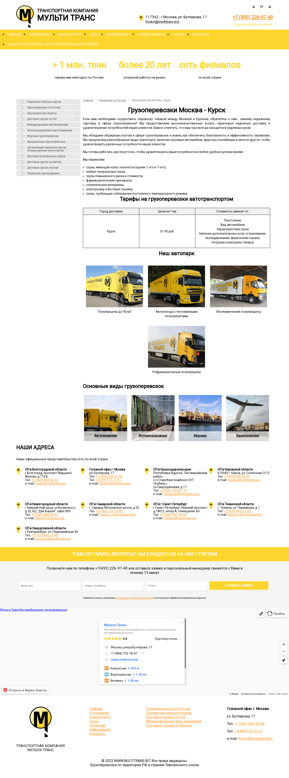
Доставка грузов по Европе (169, 725)
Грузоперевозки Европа (42, 113)
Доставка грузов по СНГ (42, 118)
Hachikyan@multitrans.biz (181, 494)
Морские (200, 435)
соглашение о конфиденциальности (134, 598)
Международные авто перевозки (173, 721)
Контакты (201, 34)
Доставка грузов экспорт (43, 167)
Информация (118, 34)
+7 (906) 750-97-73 (173, 490)
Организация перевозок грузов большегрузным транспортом (46, 149)
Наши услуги (70, 34)
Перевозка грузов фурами (43, 173)
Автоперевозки (105, 435)
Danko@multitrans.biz (50, 483)
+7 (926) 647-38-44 (173, 514)
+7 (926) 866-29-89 (45, 535)
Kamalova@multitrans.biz (53, 539)
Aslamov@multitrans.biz (245, 514)
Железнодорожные (153, 435)
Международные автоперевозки (47, 124)
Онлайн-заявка (151, 34)
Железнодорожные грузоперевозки (49, 130)
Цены (94, 34)
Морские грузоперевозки (43, 136)
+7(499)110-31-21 (108, 480)
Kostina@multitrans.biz (244, 480)
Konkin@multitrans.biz (114, 483)
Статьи (178, 34)
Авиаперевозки (247, 435)
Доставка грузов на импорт (44, 162)
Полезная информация (99, 727)
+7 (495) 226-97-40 (253, 17)
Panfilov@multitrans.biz (179, 518)
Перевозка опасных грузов (44, 101)
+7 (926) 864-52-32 (45, 480)
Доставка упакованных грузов (46, 156)
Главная (14, 34)
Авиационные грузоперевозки (46, 141)
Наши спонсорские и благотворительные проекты (53, 44)
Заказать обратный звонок (253, 24)
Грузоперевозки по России (44, 107)
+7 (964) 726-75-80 (109, 511)
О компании (39, 34)
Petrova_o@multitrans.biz (117, 514)
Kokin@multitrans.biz (49, 518)
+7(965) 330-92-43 (237, 476)
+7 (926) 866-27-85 (237, 511)
